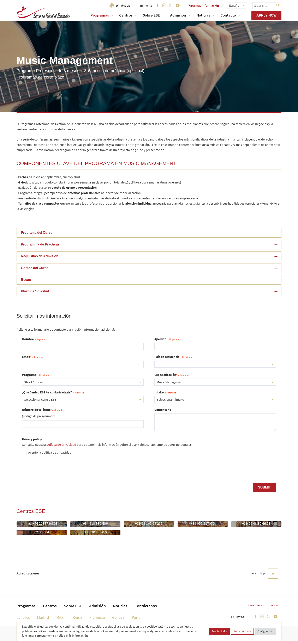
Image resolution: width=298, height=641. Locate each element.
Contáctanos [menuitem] (146, 605)
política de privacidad (61, 444)
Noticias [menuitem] (120, 605)
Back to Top (264, 573)
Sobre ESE (153, 15)
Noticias (205, 15)
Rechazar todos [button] (242, 631)
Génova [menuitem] (118, 617)
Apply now (266, 15)
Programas (101, 15)
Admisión (180, 15)
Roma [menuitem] (77, 617)
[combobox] (215, 364)
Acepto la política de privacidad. (50, 452)
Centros (128, 15)
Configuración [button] (265, 631)
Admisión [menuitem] (97, 605)
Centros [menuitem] (50, 605)
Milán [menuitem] (60, 617)
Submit (264, 487)
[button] (149, 233)
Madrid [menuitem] (43, 617)
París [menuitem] (136, 617)
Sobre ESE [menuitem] (73, 605)
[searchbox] (266, 5)
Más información (77, 635)
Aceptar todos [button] (219, 631)
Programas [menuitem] (26, 605)
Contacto (230, 15)
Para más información (204, 5)
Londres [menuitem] (23, 617)
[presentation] (53, 471)
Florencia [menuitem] (97, 617)
